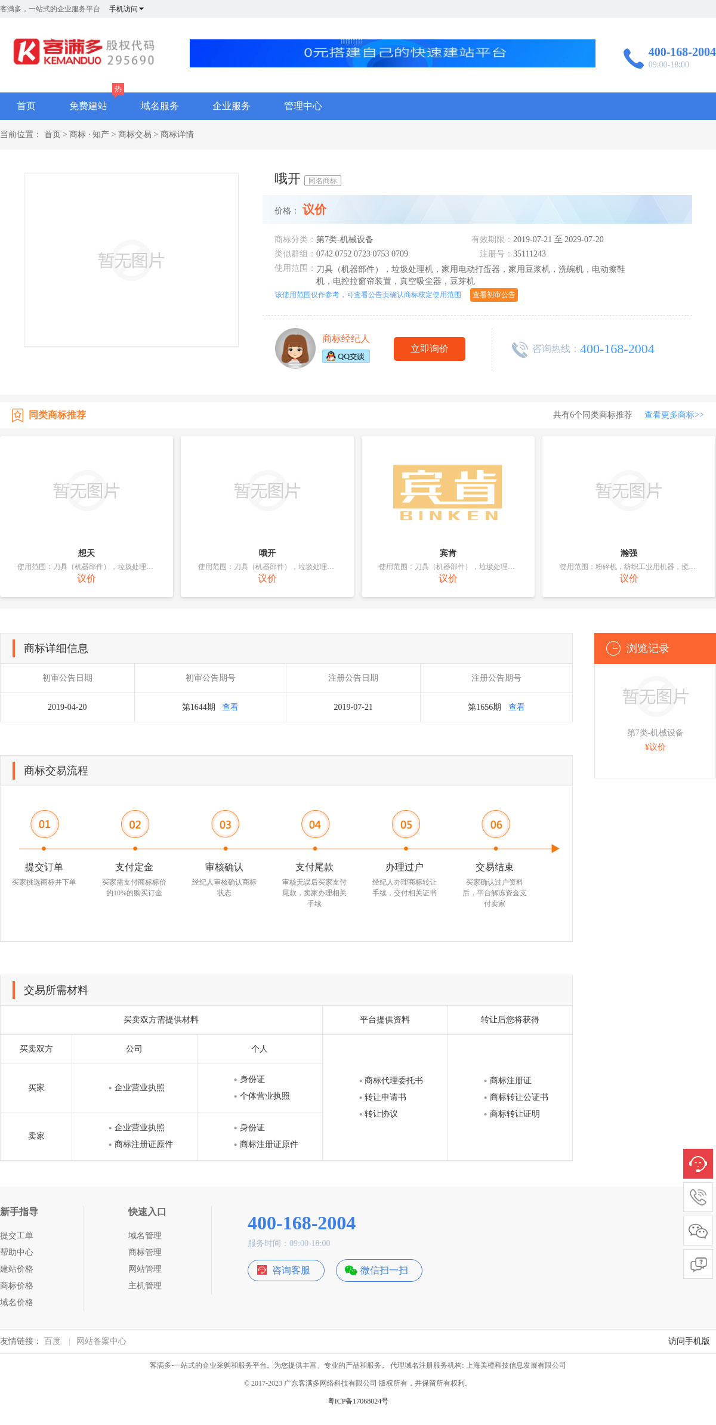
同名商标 (322, 181)
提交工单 (16, 1235)
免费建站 (88, 106)
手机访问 (127, 9)
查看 (230, 707)
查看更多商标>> (674, 414)
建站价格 (16, 1269)
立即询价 (430, 349)
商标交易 (135, 134)
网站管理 (145, 1269)
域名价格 (16, 1302)
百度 (52, 1341)
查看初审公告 (494, 294)
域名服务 (160, 106)
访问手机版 (689, 1341)
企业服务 (231, 106)
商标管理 (145, 1252)
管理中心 (303, 106)
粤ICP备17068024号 (358, 1401)
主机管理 (145, 1285)
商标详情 (177, 134)
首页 (26, 106)
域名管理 (145, 1235)
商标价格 (16, 1285)
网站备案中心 (101, 1341)
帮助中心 (16, 1252)
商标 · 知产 (89, 134)
